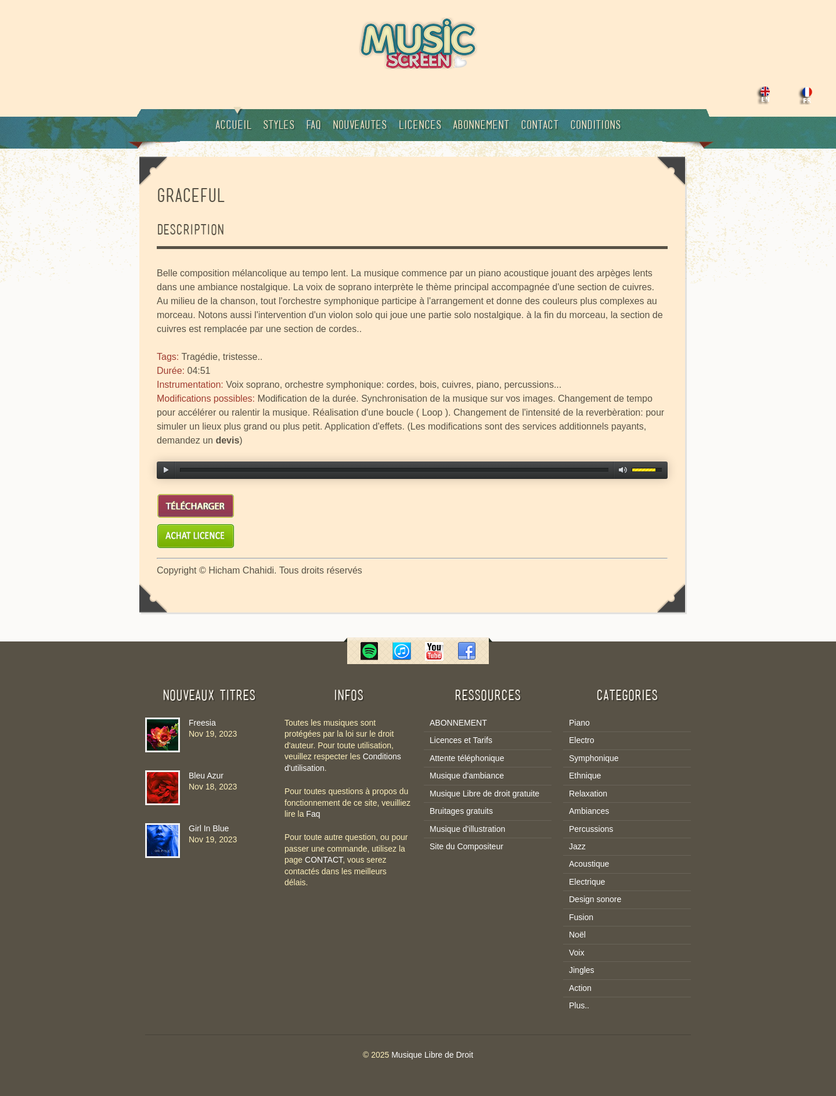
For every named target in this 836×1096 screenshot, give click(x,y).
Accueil (233, 120)
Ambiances (589, 811)
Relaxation (588, 793)
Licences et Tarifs (461, 740)
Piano (579, 722)
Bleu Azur (206, 775)
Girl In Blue (209, 828)
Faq (313, 126)
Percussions (591, 829)
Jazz (577, 846)
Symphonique (594, 758)
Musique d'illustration (467, 829)
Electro (581, 740)
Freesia (202, 722)
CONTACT (324, 859)
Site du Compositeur (466, 846)
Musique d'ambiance (467, 775)
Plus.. (579, 1005)
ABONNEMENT (458, 722)
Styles (278, 126)
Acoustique (589, 863)
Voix (576, 952)
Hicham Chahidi (241, 570)
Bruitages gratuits (461, 811)
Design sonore (595, 899)
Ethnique (585, 775)
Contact (539, 126)
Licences (419, 126)
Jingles (581, 970)
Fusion (581, 917)
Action (580, 988)
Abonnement (481, 126)
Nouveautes (360, 126)
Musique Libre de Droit (432, 1054)
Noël (577, 934)
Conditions (595, 126)
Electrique (587, 881)
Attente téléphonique (467, 758)
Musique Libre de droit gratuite (484, 793)
